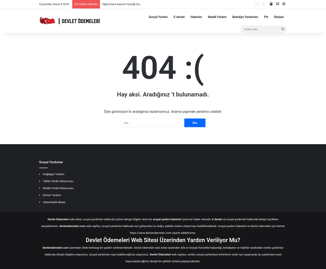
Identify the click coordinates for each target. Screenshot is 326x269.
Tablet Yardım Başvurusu (58, 181)
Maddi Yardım (217, 17)
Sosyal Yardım (158, 17)
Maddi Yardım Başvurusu (58, 188)
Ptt (266, 17)
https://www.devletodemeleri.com (150, 232)
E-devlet (179, 17)
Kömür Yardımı (52, 195)
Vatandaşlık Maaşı (54, 202)
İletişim (279, 17)
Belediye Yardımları (245, 17)
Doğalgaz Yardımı (53, 174)
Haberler (196, 17)
